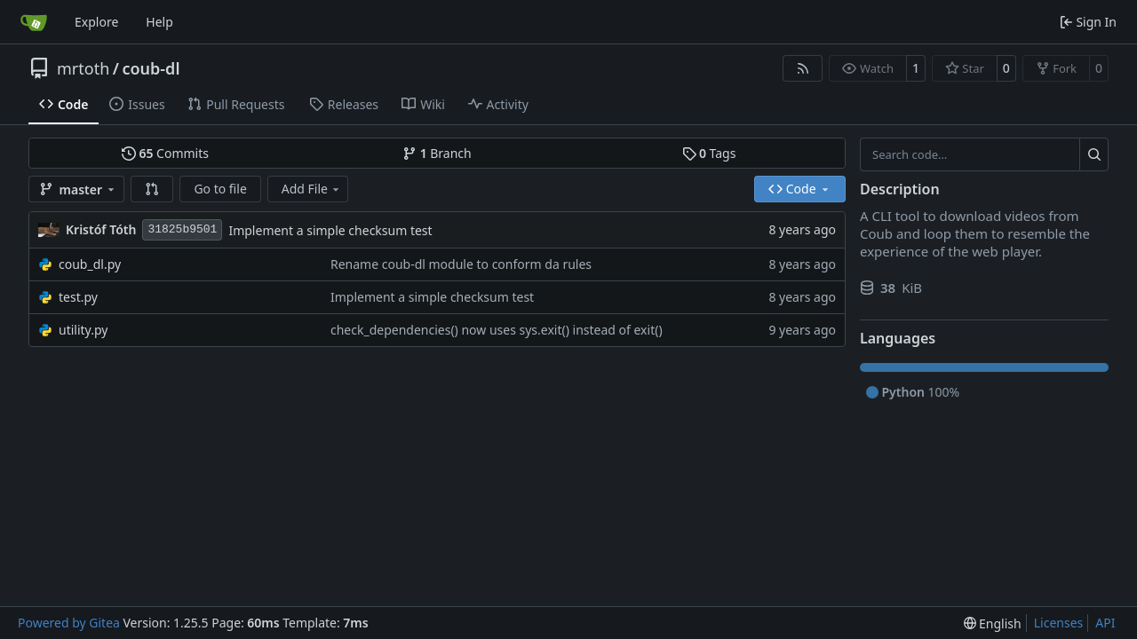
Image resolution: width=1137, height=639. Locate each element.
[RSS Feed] (803, 68)
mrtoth (83, 68)
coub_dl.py (90, 264)
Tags (709, 153)
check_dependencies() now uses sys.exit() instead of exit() (496, 329)
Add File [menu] (312, 188)
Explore (96, 21)
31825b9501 (182, 229)
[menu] (993, 623)
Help (159, 21)
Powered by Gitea (69, 622)
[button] (152, 189)
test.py (78, 296)
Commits (165, 153)
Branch (437, 153)
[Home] (34, 22)
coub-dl (150, 68)
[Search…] (1094, 154)
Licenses (1059, 622)
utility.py (83, 329)
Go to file (220, 188)
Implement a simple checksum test (330, 230)
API (1105, 622)
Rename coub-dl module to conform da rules (461, 264)
